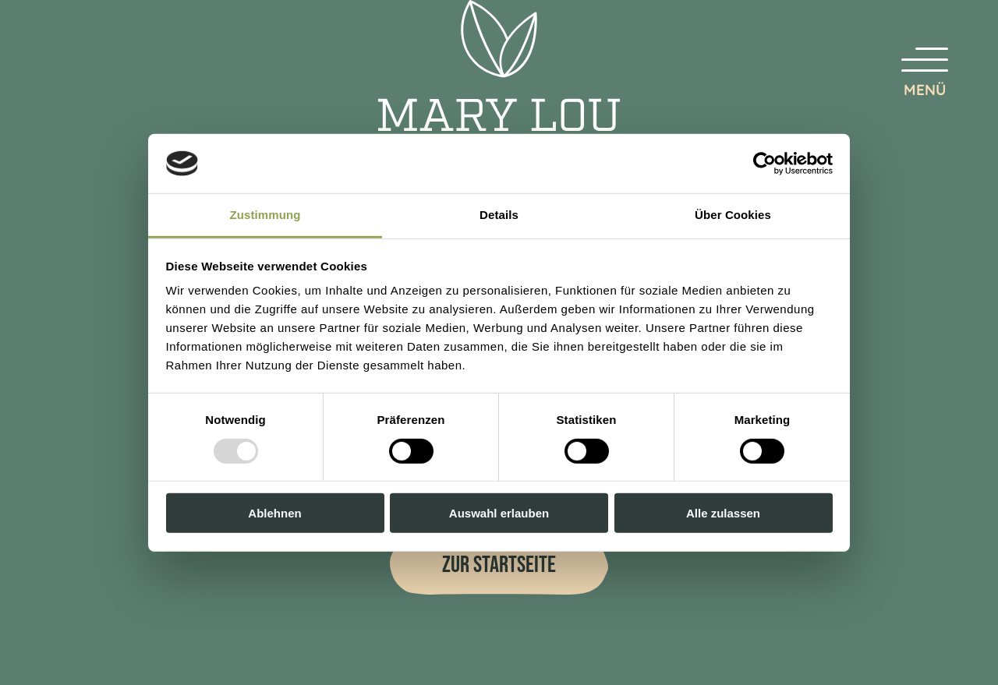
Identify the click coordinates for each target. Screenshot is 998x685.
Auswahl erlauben (499, 513)
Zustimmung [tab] (265, 214)
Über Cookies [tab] (733, 214)
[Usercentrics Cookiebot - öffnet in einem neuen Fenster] (764, 163)
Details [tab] (499, 214)
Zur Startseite (499, 565)
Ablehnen (274, 513)
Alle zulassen (723, 513)
